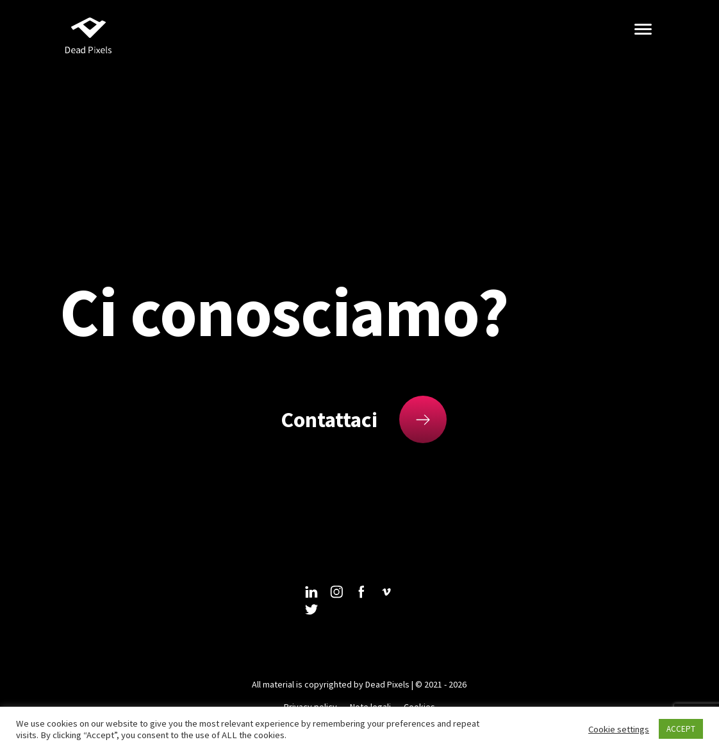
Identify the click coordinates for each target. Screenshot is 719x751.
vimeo (386, 592)
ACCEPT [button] (680, 728)
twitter (311, 609)
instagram (336, 592)
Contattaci (329, 419)
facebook (361, 592)
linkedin (311, 592)
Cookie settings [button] (618, 729)
